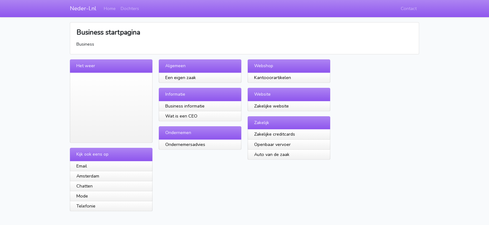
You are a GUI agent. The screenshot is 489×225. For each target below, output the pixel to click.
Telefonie (85, 206)
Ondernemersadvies (185, 144)
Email (81, 166)
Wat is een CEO (181, 116)
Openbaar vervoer (272, 144)
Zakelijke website (271, 106)
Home (110, 8)
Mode (82, 196)
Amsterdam (87, 176)
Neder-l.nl (83, 8)
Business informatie (185, 106)
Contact (409, 8)
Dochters (130, 8)
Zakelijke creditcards (274, 134)
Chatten (84, 186)
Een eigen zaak (180, 77)
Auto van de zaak (271, 154)
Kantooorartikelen (272, 77)
